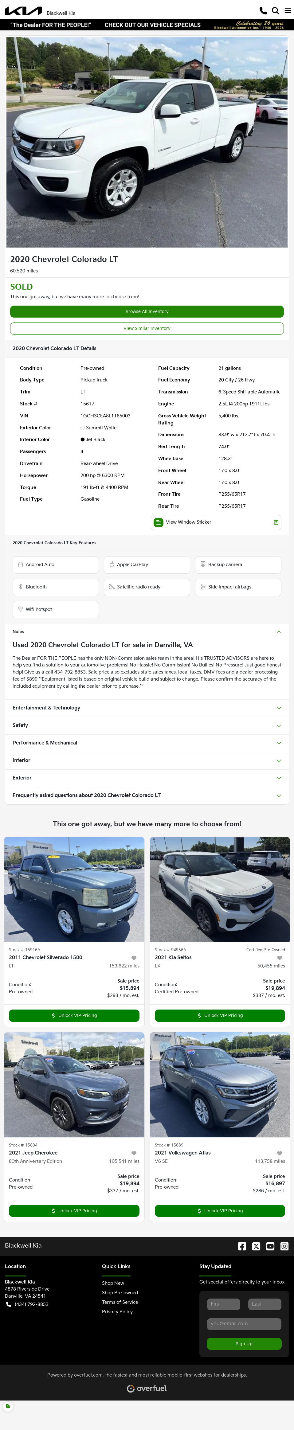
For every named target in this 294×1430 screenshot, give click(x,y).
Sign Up (244, 1343)
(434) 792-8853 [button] (27, 1304)
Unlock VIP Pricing (74, 1015)
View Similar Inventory (147, 328)
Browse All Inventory (147, 311)
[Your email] (244, 1324)
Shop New (113, 1283)
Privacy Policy (117, 1312)
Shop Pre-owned (120, 1293)
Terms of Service (120, 1302)
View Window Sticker (216, 522)
